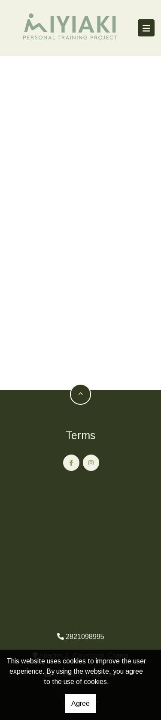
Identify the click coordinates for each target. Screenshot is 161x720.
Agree (80, 703)
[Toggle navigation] (146, 27)
